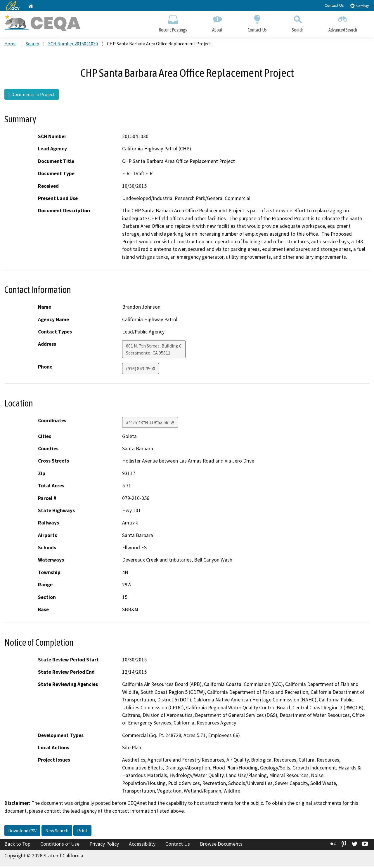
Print (82, 831)
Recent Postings (173, 23)
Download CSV (22, 831)
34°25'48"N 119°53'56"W (150, 423)
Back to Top (17, 845)
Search (297, 23)
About (217, 23)
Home (10, 44)
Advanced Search (342, 23)
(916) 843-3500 (140, 369)
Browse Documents (221, 845)
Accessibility (142, 845)
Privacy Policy (104, 845)
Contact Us (334, 5)
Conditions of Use (59, 845)
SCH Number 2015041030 (73, 44)
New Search (56, 831)
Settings (359, 5)
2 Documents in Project (31, 95)
